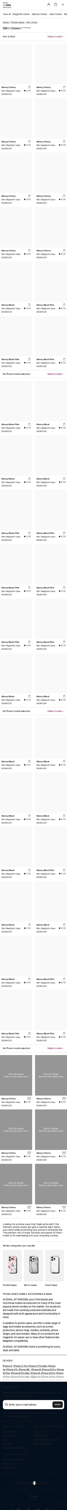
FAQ (5, 1439)
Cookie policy (10, 1467)
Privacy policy (10, 1463)
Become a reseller (43, 1443)
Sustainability (41, 1435)
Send (58, 1405)
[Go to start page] (7, 5)
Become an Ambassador (47, 1439)
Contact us (9, 1435)
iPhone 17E (12, 1369)
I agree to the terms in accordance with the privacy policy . (32, 1414)
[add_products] (29, 87)
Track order (9, 1431)
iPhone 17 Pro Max (37, 1366)
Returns (7, 1443)
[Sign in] (48, 4)
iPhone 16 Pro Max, (20, 1373)
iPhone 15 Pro (48, 1373)
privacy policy (21, 1416)
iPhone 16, (36, 1369)
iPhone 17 (8, 1366)
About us (38, 1431)
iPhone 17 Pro (20, 1366)
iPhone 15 (35, 1373)
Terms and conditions (14, 1459)
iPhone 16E (24, 1369)
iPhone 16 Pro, (49, 1369)
